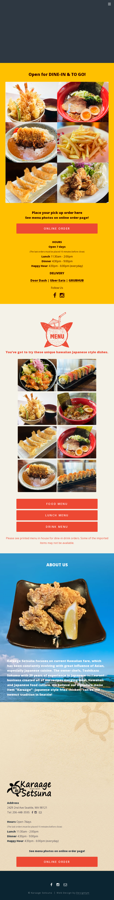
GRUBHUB (76, 280)
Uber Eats (57, 280)
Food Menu (57, 504)
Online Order (57, 228)
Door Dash (38, 280)
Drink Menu (57, 527)
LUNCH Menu (57, 515)
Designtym (82, 892)
